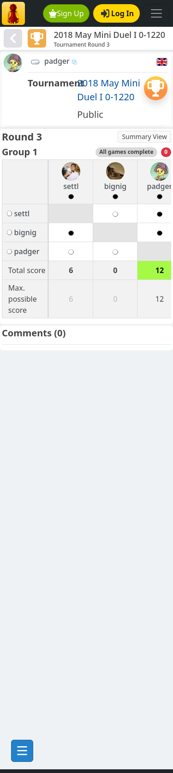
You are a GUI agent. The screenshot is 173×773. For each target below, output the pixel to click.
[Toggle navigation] (156, 13)
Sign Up (66, 13)
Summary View (144, 136)
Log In (117, 13)
